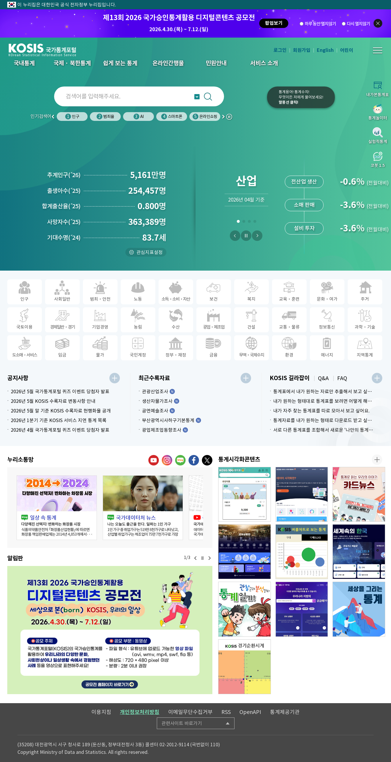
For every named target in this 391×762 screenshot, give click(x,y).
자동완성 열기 (197, 96)
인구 (72, 116)
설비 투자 (304, 228)
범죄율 (105, 116)
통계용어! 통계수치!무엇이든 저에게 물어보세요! (301, 97)
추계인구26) (64, 175)
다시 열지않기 (358, 23)
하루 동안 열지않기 (320, 23)
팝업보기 (273, 23)
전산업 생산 (304, 181)
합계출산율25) (61, 206)
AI (138, 116)
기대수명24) (64, 237)
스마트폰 (171, 116)
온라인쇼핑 (205, 116)
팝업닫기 (378, 23)
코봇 (248, 101)
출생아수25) (64, 191)
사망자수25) (64, 222)
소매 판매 (304, 205)
